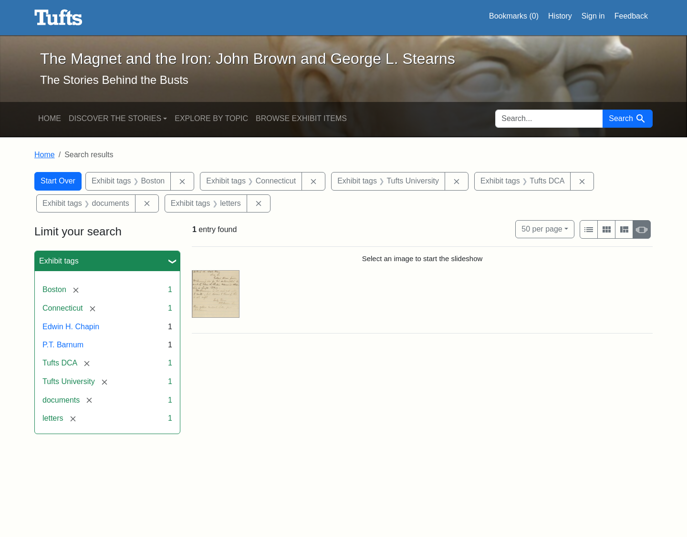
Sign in (593, 16)
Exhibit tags (59, 261)
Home (49, 118)
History (560, 16)
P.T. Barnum (62, 345)
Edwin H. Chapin (70, 327)
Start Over (58, 181)
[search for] (549, 119)
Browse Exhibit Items (301, 118)
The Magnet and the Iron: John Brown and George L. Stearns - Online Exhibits (58, 18)
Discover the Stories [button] (115, 118)
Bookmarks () (514, 16)
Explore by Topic (211, 118)
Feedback (631, 16)
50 (541, 228)
